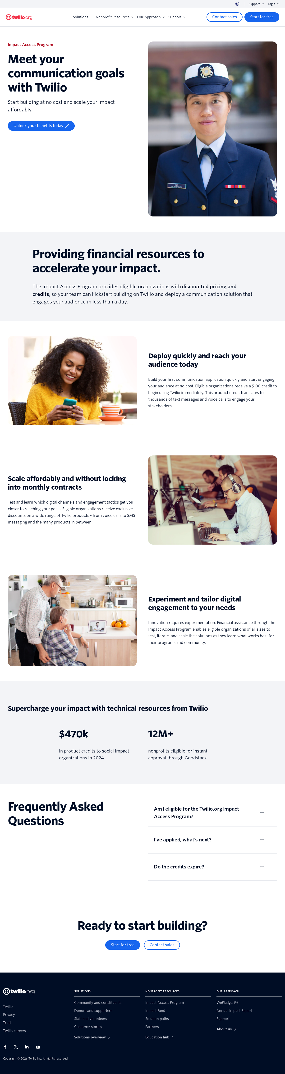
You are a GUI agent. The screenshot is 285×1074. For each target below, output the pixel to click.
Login (273, 4)
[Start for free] (261, 17)
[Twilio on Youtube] (39, 1047)
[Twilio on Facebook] (6, 1047)
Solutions (82, 17)
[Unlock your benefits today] (41, 126)
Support (256, 4)
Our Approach (151, 17)
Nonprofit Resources (114, 17)
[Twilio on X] (17, 1047)
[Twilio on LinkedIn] (28, 1047)
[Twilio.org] (19, 17)
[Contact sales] (225, 17)
